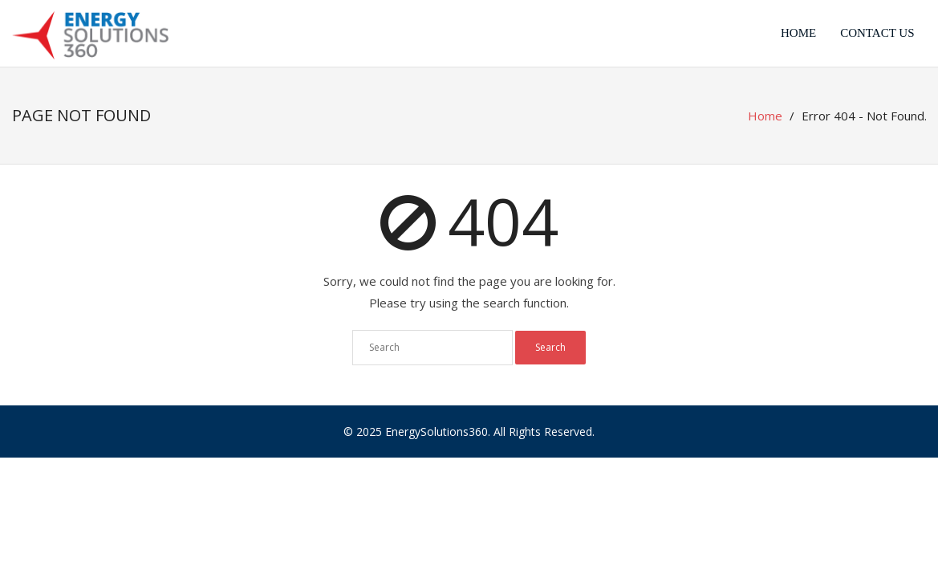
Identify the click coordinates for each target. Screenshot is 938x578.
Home (798, 32)
